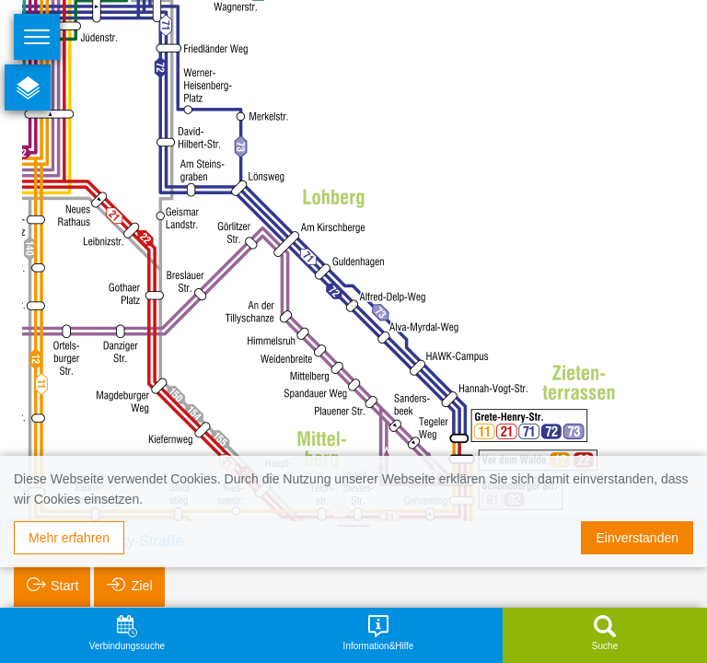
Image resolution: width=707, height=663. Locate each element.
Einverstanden (637, 537)
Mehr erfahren (69, 537)
